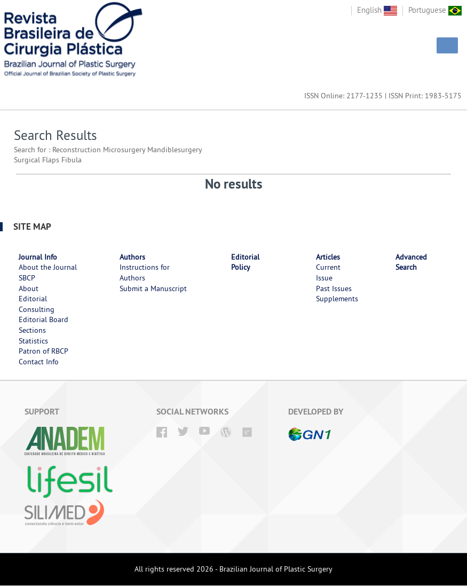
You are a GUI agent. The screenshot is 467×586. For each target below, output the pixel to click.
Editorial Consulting (36, 304)
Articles (328, 257)
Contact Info (39, 361)
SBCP (27, 278)
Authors (132, 257)
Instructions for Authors (145, 272)
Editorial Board (43, 319)
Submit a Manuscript (153, 288)
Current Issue (328, 272)
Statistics (33, 341)
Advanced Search (411, 262)
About (28, 288)
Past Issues (334, 288)
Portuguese (435, 10)
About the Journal (48, 267)
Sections (32, 330)
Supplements (337, 298)
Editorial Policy (245, 262)
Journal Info (38, 257)
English (377, 10)
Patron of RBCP (43, 351)
